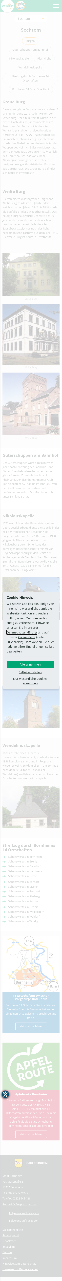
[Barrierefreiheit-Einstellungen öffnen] (5, 1094)
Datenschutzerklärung (22, 632)
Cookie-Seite (26, 637)
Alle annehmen (30, 664)
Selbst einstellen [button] (30, 672)
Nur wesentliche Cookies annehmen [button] (30, 681)
